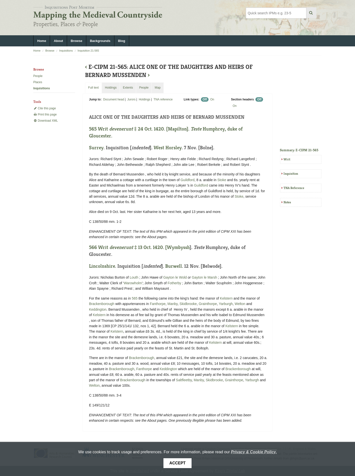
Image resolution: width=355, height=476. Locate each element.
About (58, 41)
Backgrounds (100, 41)
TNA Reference (294, 188)
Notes (287, 202)
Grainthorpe (208, 304)
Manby (172, 304)
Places (37, 82)
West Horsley (168, 148)
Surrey (96, 148)
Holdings (144, 99)
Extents (128, 87)
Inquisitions (66, 50)
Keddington (97, 309)
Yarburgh (226, 304)
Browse (76, 41)
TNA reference (163, 99)
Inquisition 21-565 (88, 50)
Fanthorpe (158, 304)
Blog (121, 41)
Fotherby (174, 283)
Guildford (187, 180)
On (212, 99)
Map (157, 87)
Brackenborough (101, 304)
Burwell (173, 266)
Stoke (221, 180)
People (37, 76)
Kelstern (226, 298)
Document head (113, 99)
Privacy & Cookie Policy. (254, 452)
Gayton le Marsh (204, 277)
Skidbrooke (188, 304)
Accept (177, 463)
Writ (287, 159)
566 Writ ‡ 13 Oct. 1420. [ (128, 247)
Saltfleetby (184, 380)
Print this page (45, 114)
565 (135, 298)
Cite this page (44, 108)
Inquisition (291, 173)
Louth (134, 277)
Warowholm (133, 283)
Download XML (45, 120)
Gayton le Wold (175, 277)
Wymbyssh (178, 247)
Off (205, 99)
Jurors (131, 99)
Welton (240, 304)
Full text (93, 87)
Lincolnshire (102, 266)
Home (41, 41)
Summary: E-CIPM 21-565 (299, 150)
